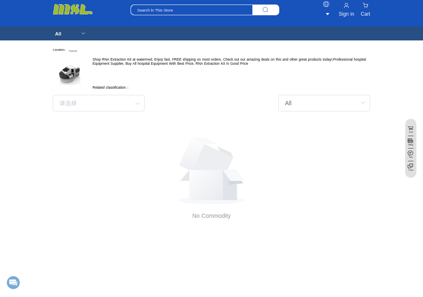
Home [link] (73, 51)
